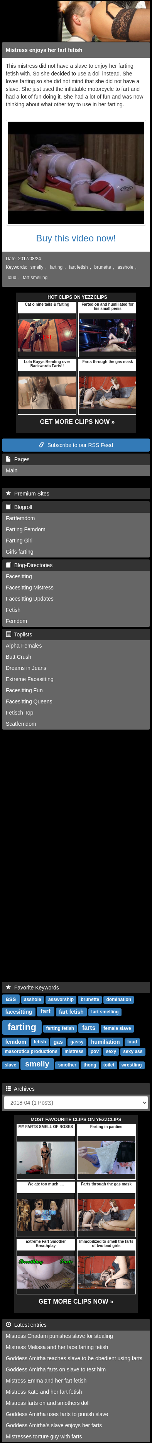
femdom (15, 1041)
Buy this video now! (76, 238)
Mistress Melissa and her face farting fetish (57, 1347)
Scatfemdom (21, 724)
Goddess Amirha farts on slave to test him (56, 1369)
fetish (40, 1042)
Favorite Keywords (32, 987)
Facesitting (19, 576)
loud (12, 277)
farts (89, 1027)
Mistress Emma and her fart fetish (46, 1381)
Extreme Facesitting (30, 679)
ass (11, 999)
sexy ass (132, 1051)
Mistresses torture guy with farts (44, 1436)
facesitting (18, 1011)
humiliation (105, 1041)
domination (119, 999)
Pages (17, 459)
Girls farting (20, 552)
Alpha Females (24, 646)
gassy (76, 1042)
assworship (61, 999)
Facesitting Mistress (30, 587)
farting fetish (60, 1028)
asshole (125, 267)
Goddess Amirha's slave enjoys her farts (54, 1425)
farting (56, 267)
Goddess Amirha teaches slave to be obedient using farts (74, 1358)
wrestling (132, 1065)
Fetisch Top (19, 713)
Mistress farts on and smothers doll (48, 1403)
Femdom (16, 621)
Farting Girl (19, 540)
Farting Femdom (26, 529)
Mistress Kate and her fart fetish (44, 1392)
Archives (20, 1089)
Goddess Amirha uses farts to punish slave (57, 1414)
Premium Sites (27, 493)
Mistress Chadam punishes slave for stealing (59, 1336)
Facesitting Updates (30, 599)
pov (95, 1051)
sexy (111, 1051)
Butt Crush (18, 657)
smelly (37, 267)
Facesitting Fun (24, 690)
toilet (109, 1065)
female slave (117, 1028)
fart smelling (35, 277)
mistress (73, 1051)
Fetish (13, 610)
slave (10, 1065)
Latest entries (26, 1325)
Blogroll (19, 507)
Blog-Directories (29, 565)
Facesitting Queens (29, 701)
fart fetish (78, 267)
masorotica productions (31, 1051)
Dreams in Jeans (26, 668)
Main (11, 470)
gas (58, 1041)
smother (67, 1065)
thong (89, 1065)
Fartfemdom (20, 518)
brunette (102, 267)
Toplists (19, 634)
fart (46, 1011)
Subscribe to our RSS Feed (76, 445)
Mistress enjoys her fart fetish (44, 50)
